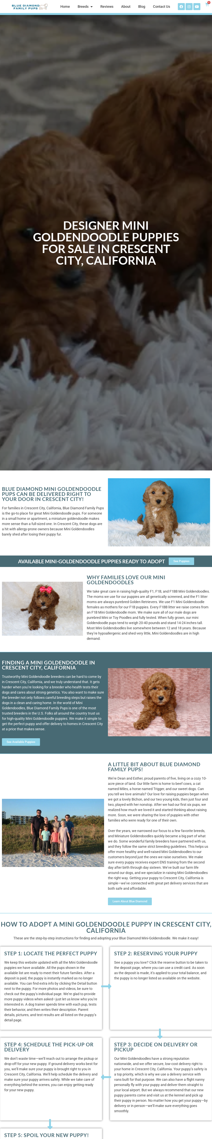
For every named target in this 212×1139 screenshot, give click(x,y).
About (125, 6)
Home (65, 6)
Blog (141, 6)
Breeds (85, 6)
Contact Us (161, 6)
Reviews (106, 6)
